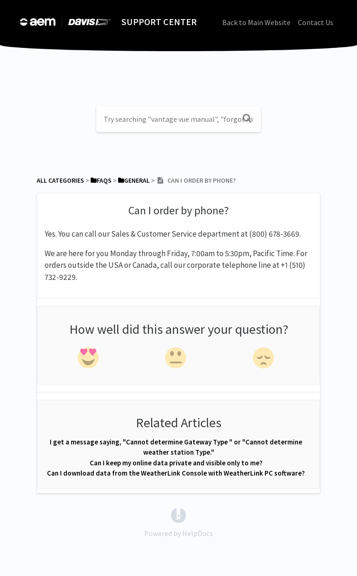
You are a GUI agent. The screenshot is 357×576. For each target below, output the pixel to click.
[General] (134, 180)
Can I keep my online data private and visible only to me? (176, 462)
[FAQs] (101, 180)
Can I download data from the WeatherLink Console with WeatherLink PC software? (176, 473)
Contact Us (315, 22)
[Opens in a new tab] (178, 514)
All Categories (60, 180)
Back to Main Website (256, 22)
